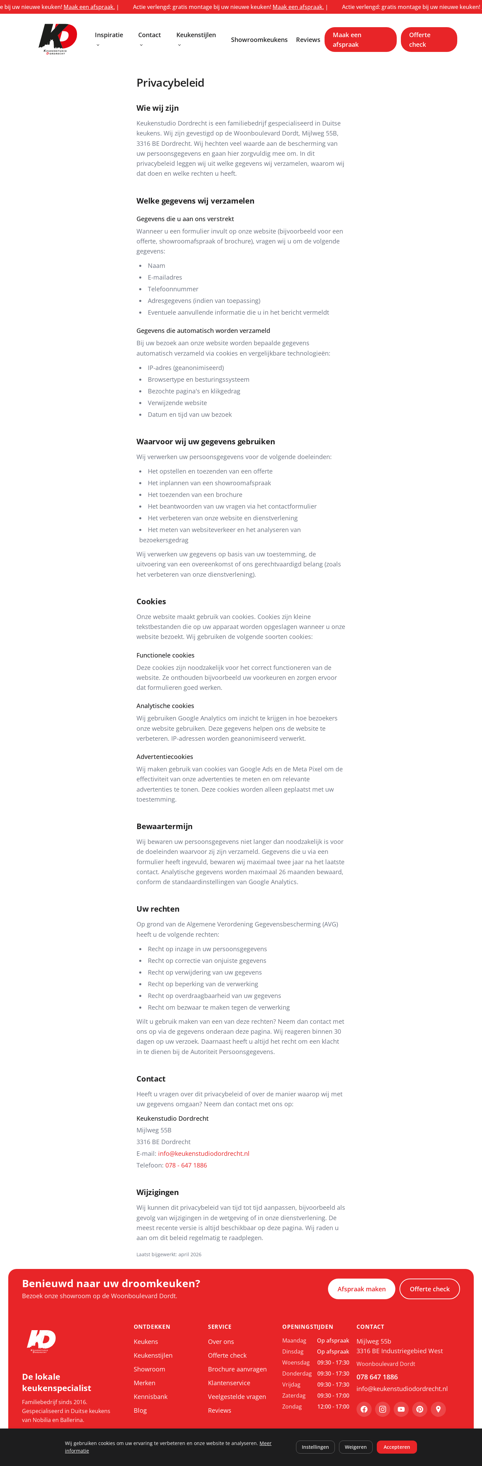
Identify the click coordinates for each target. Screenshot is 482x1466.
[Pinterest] (419, 1409)
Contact (149, 39)
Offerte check (419, 39)
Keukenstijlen (196, 39)
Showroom (149, 1369)
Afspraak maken (362, 1289)
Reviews (308, 39)
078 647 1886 (377, 1376)
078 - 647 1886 (186, 1165)
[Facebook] (364, 1409)
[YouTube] (401, 1409)
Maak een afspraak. (101, 7)
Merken (144, 1383)
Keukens (146, 1341)
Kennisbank (150, 1396)
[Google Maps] (438, 1409)
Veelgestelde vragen (237, 1396)
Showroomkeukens (259, 39)
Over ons (221, 1341)
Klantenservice (229, 1383)
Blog (140, 1410)
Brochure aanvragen (237, 1369)
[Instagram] (382, 1409)
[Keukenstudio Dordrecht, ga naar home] (58, 39)
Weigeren (356, 1447)
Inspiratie (109, 39)
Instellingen (315, 1447)
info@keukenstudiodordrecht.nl (204, 1153)
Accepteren (397, 1447)
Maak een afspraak (347, 39)
